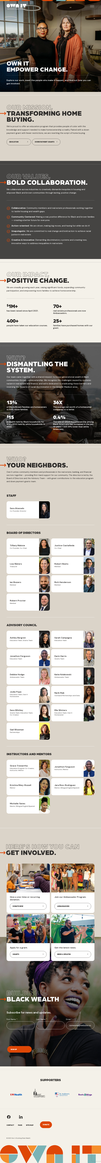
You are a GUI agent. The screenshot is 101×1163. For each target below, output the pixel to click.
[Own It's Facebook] (9, 1117)
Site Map (29, 1125)
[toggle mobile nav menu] (92, 6)
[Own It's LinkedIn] (21, 1117)
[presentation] (27, 1037)
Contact (10, 1125)
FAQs (20, 1125)
